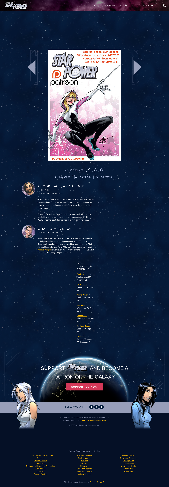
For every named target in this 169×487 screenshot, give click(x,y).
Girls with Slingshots (84, 469)
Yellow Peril (128, 471)
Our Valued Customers (128, 458)
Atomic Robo (40, 469)
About (95, 6)
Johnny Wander (84, 474)
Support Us (150, 6)
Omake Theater (128, 455)
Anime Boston (82, 295)
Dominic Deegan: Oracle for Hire (40, 455)
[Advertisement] (84, 29)
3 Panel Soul (40, 463)
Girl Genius (84, 466)
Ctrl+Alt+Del (40, 471)
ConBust (80, 274)
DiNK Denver (82, 285)
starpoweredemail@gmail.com (94, 420)
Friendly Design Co (97, 482)
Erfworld (84, 461)
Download (82, 177)
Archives (109, 6)
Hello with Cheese (84, 471)
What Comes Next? (55, 229)
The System (128, 469)
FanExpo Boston (83, 326)
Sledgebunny (128, 463)
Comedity (40, 458)
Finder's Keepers (40, 461)
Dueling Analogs (84, 458)
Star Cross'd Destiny (128, 466)
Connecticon (82, 316)
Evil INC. (84, 463)
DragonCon (81, 336)
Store (123, 6)
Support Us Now (84, 387)
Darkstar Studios (40, 474)
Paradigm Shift (128, 461)
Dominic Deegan (44, 250)
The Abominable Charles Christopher (40, 466)
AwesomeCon (82, 305)
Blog (135, 6)
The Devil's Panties (84, 455)
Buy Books (62, 177)
